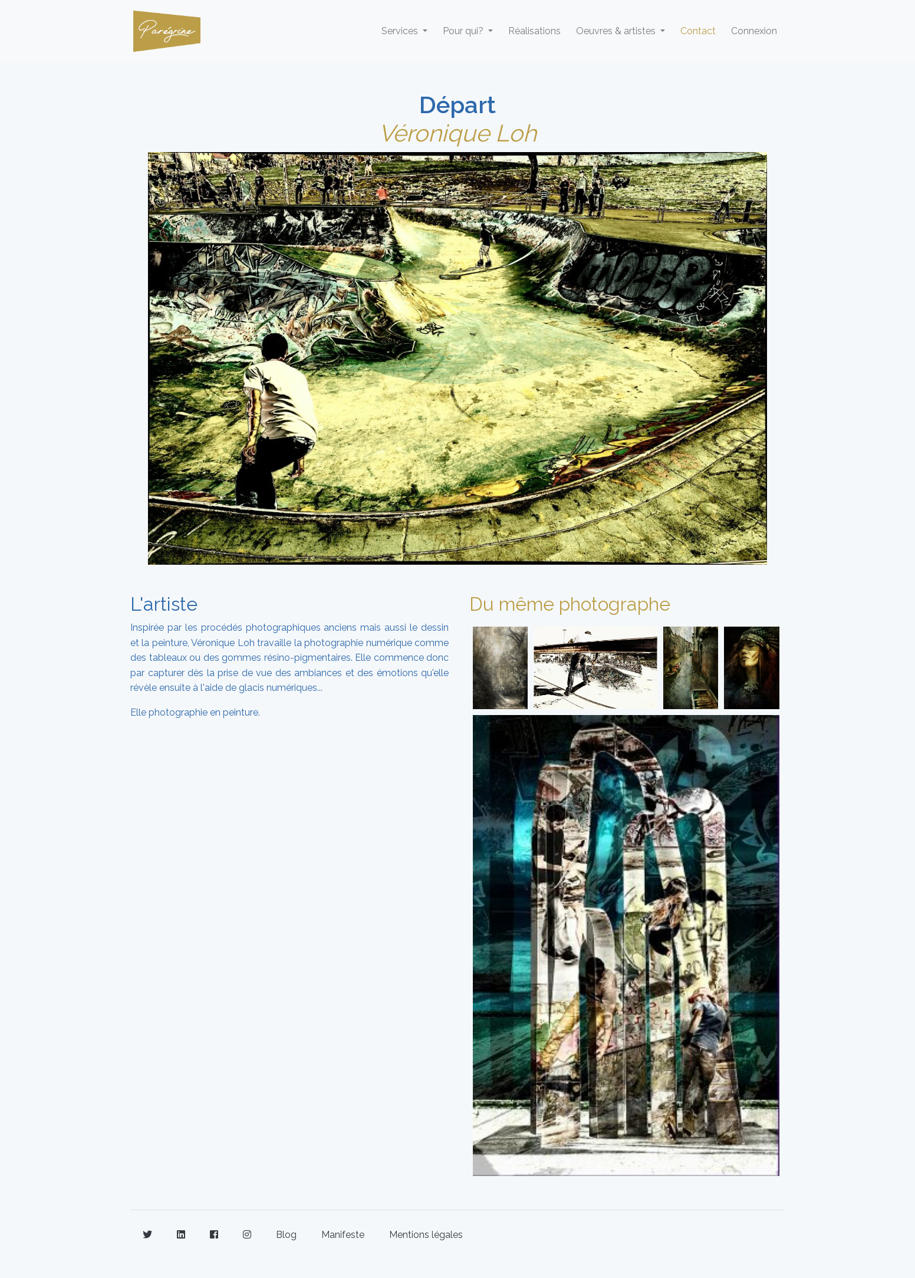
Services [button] (400, 31)
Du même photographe (569, 604)
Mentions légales (426, 1234)
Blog (286, 1234)
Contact (698, 31)
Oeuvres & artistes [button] (617, 31)
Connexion (754, 31)
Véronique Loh (457, 133)
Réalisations (534, 31)
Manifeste (342, 1234)
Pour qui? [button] (464, 31)
